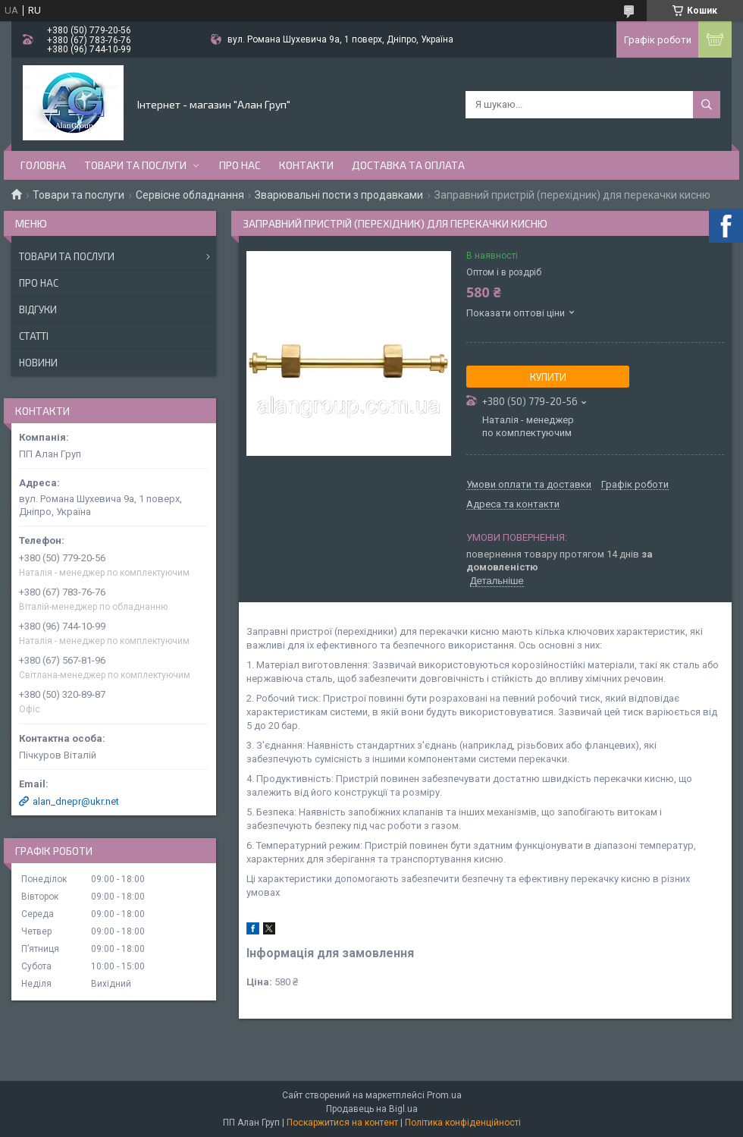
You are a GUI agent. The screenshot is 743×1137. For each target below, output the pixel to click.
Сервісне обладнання (190, 195)
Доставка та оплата (408, 165)
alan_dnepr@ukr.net (76, 801)
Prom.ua (444, 1095)
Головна (43, 165)
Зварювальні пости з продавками (339, 195)
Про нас (240, 165)
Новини (38, 362)
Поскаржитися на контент (342, 1122)
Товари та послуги (135, 165)
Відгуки (38, 309)
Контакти (306, 165)
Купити (548, 377)
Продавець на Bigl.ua (372, 1109)
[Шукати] (706, 104)
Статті (34, 336)
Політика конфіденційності (463, 1122)
